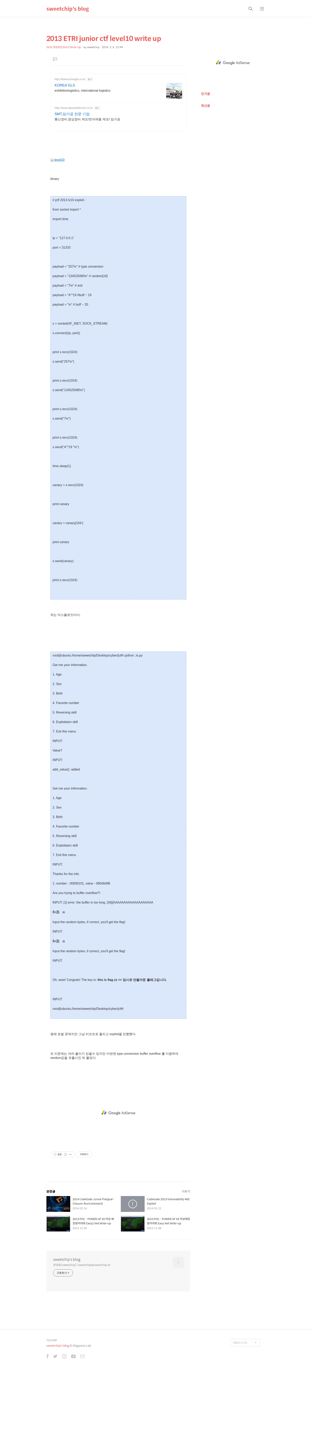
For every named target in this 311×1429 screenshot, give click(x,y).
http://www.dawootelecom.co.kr (74, 107)
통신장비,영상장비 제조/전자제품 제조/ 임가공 (87, 119)
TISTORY (51, 1396)
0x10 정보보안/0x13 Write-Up (63, 47)
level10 (57, 215)
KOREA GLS (65, 85)
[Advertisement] (118, 163)
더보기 (186, 1246)
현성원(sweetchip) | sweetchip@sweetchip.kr (81, 1320)
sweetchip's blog (67, 8)
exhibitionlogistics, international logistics (82, 90)
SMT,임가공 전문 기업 (72, 114)
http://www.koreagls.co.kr (70, 79)
